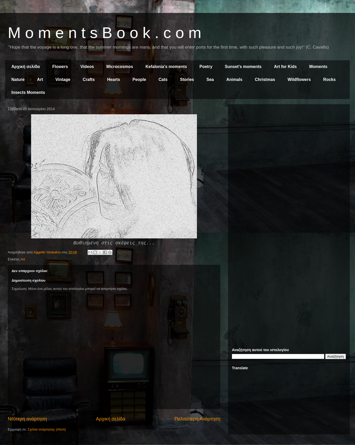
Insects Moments (28, 92)
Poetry (206, 66)
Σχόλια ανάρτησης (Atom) (47, 429)
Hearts (113, 79)
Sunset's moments (243, 66)
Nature (18, 79)
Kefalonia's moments (166, 66)
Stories (187, 79)
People (139, 79)
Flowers (60, 66)
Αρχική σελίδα (25, 66)
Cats (163, 79)
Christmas (265, 79)
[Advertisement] (289, 144)
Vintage (62, 79)
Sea (210, 79)
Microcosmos (119, 66)
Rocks (329, 79)
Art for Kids (285, 66)
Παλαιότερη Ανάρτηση (197, 418)
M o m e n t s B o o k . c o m (104, 32)
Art (40, 79)
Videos (87, 66)
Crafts (89, 79)
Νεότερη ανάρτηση (27, 418)
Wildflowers (299, 79)
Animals (234, 79)
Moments (318, 66)
